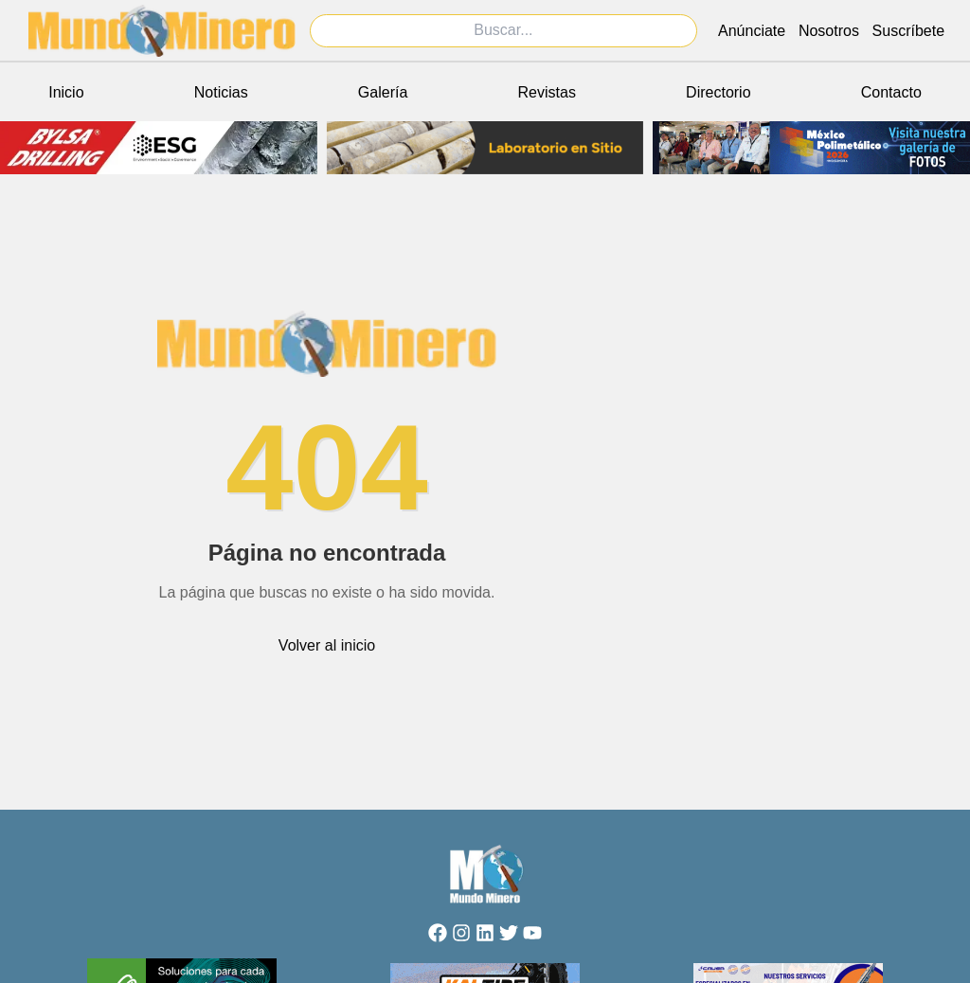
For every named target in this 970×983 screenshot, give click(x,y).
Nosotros (829, 31)
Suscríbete (908, 31)
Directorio (718, 92)
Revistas (547, 92)
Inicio (65, 92)
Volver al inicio (326, 645)
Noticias (221, 92)
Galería (382, 92)
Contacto (891, 92)
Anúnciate (751, 31)
